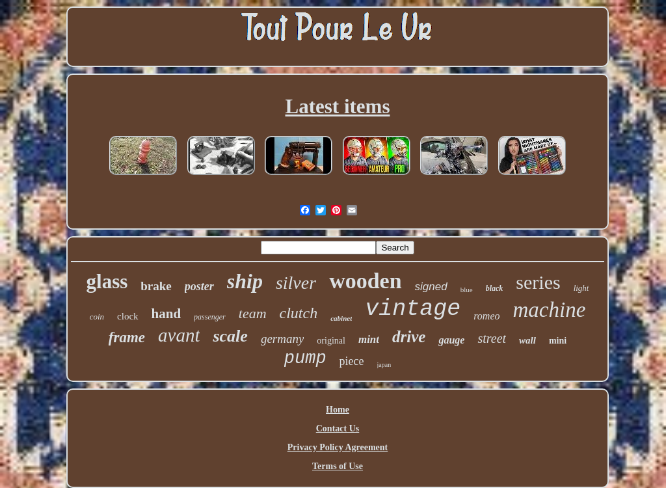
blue (466, 289)
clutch (299, 313)
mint (368, 339)
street (491, 338)
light (581, 288)
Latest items (338, 106)
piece (352, 361)
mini (557, 341)
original (331, 341)
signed (431, 286)
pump (305, 358)
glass (107, 281)
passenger (210, 316)
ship (245, 281)
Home (337, 409)
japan (384, 364)
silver (296, 283)
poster (199, 286)
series (538, 282)
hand (166, 313)
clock (127, 316)
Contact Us (338, 428)
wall (527, 340)
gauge (451, 340)
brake (156, 286)
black (494, 288)
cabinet (341, 318)
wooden (365, 281)
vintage (412, 309)
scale (230, 336)
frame (127, 337)
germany (282, 339)
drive (408, 337)
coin (97, 316)
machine (549, 309)
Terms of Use (337, 466)
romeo (486, 315)
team (253, 313)
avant (179, 335)
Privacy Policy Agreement (337, 447)
